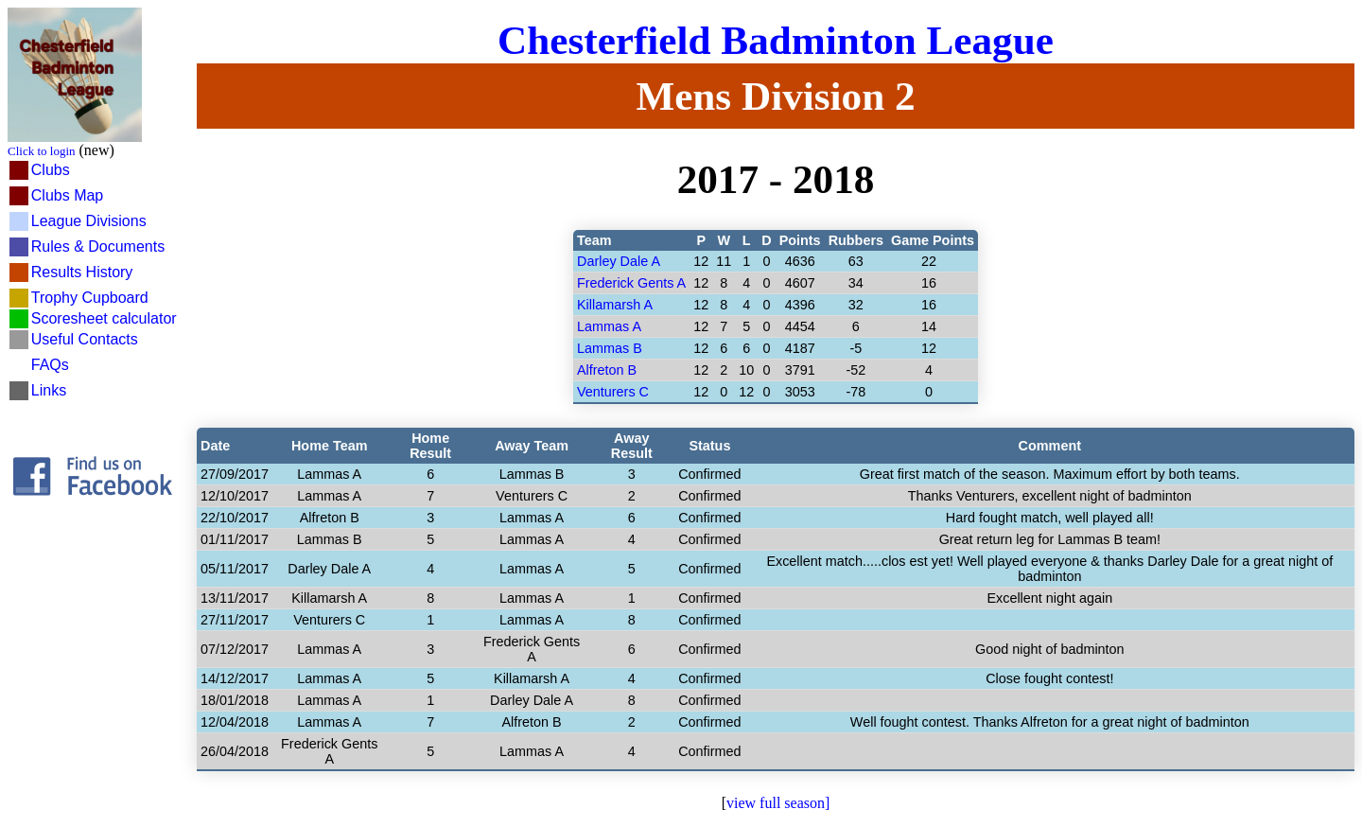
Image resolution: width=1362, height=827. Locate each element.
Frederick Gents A (631, 282)
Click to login (42, 151)
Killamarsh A (615, 304)
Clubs (50, 170)
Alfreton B (607, 370)
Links (48, 390)
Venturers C (613, 391)
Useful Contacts (84, 339)
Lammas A (609, 326)
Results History (82, 272)
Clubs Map (67, 195)
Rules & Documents (98, 246)
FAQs (50, 365)
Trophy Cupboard (89, 298)
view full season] (777, 803)
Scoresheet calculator (104, 318)
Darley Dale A (618, 261)
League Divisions (89, 221)
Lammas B (609, 348)
